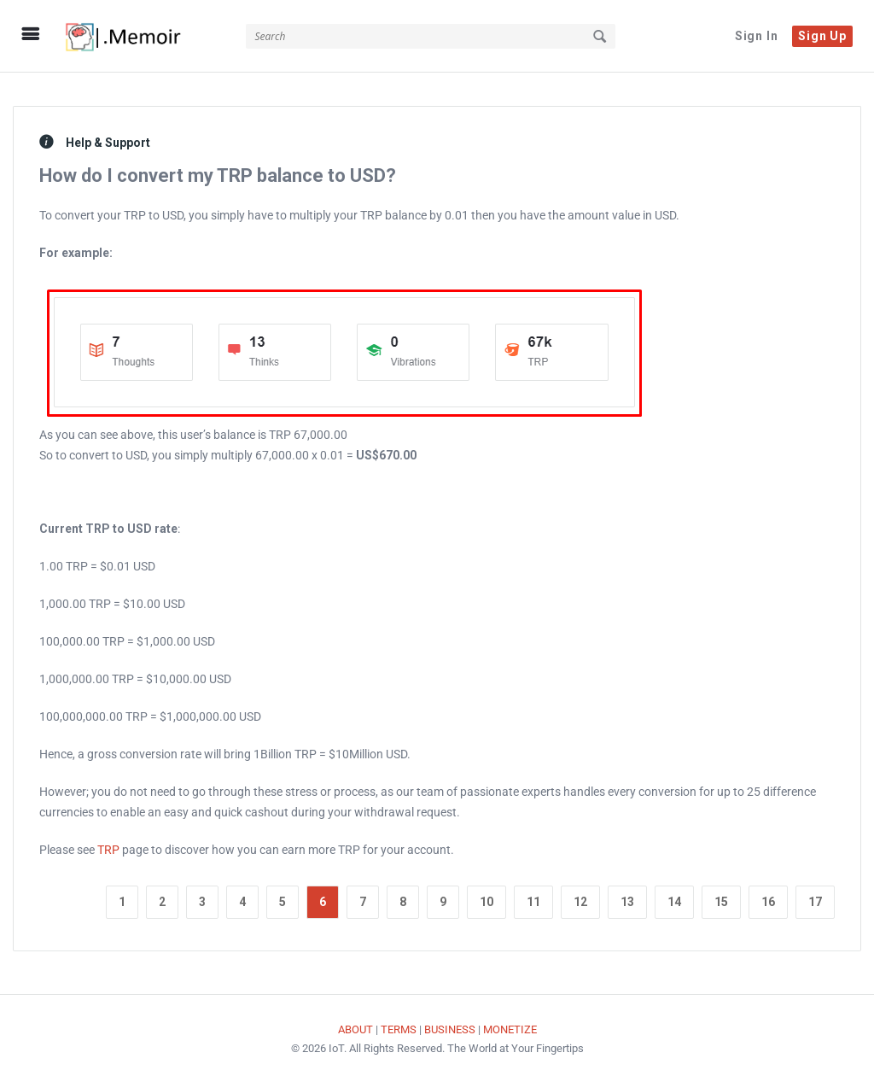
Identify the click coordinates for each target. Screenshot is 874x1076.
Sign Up (822, 36)
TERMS (399, 1021)
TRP (108, 842)
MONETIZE (510, 1021)
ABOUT (355, 1021)
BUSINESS (449, 1021)
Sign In (756, 36)
